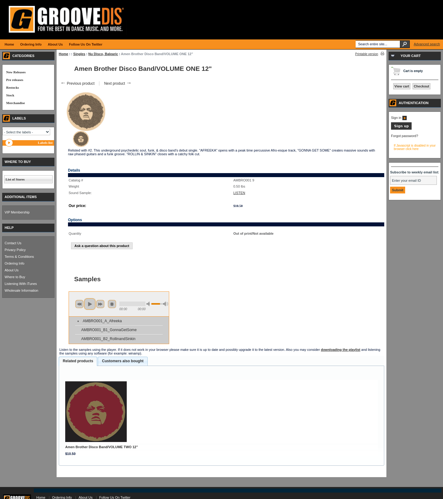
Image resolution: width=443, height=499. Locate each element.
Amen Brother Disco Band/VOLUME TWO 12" (101, 447)
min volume (149, 304)
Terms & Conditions (19, 256)
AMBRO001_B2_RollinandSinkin (108, 339)
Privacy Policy (15, 250)
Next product (117, 83)
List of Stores (15, 179)
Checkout (421, 86)
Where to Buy (15, 277)
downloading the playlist (340, 349)
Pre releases (14, 80)
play (90, 304)
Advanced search (427, 44)
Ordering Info (14, 263)
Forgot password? (404, 136)
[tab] (78, 361)
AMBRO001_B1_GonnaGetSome (109, 330)
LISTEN (239, 193)
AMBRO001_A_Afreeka (102, 321)
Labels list (45, 142)
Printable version (366, 54)
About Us (11, 270)
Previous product (77, 83)
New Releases (16, 72)
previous (79, 304)
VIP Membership (17, 212)
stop (112, 304)
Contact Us (13, 243)
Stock (10, 95)
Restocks (12, 87)
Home (63, 54)
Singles (79, 54)
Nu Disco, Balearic (103, 54)
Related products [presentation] (78, 361)
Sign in (399, 118)
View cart (401, 86)
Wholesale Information (21, 290)
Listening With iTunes (21, 284)
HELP (9, 227)
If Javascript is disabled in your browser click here (415, 147)
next (100, 304)
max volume (165, 304)
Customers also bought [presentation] (122, 361)
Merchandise (15, 103)
